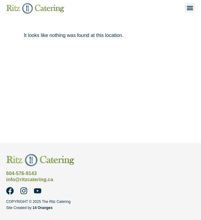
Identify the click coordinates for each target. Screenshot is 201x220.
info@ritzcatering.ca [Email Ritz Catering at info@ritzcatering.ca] (29, 179)
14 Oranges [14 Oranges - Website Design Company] (42, 208)
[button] (190, 8)
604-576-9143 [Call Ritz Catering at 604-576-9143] (21, 173)
